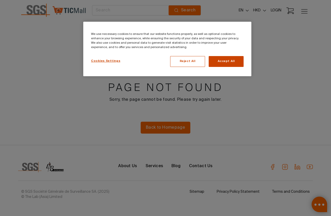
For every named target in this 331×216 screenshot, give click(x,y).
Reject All (187, 61)
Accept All (226, 61)
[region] (167, 49)
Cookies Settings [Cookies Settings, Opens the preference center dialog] (105, 61)
